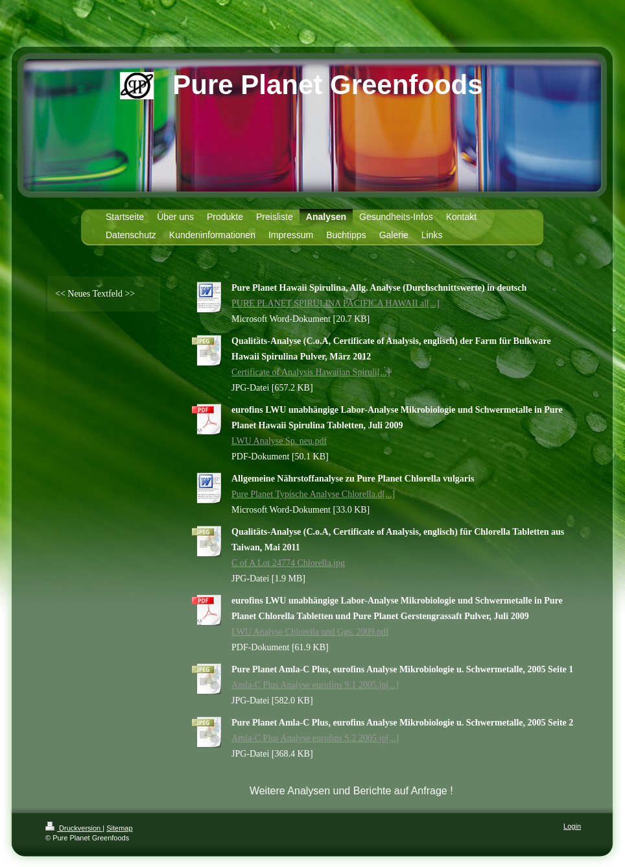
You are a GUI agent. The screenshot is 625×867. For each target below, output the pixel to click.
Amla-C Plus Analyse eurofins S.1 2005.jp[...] (315, 685)
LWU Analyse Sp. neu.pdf (279, 441)
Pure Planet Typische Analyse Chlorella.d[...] (313, 494)
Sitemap (119, 828)
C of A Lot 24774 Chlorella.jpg (288, 563)
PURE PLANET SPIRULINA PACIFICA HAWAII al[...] (335, 303)
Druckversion (73, 828)
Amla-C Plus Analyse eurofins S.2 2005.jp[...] (315, 738)
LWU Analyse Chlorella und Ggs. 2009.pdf (310, 632)
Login (572, 826)
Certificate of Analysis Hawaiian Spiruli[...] (310, 372)
